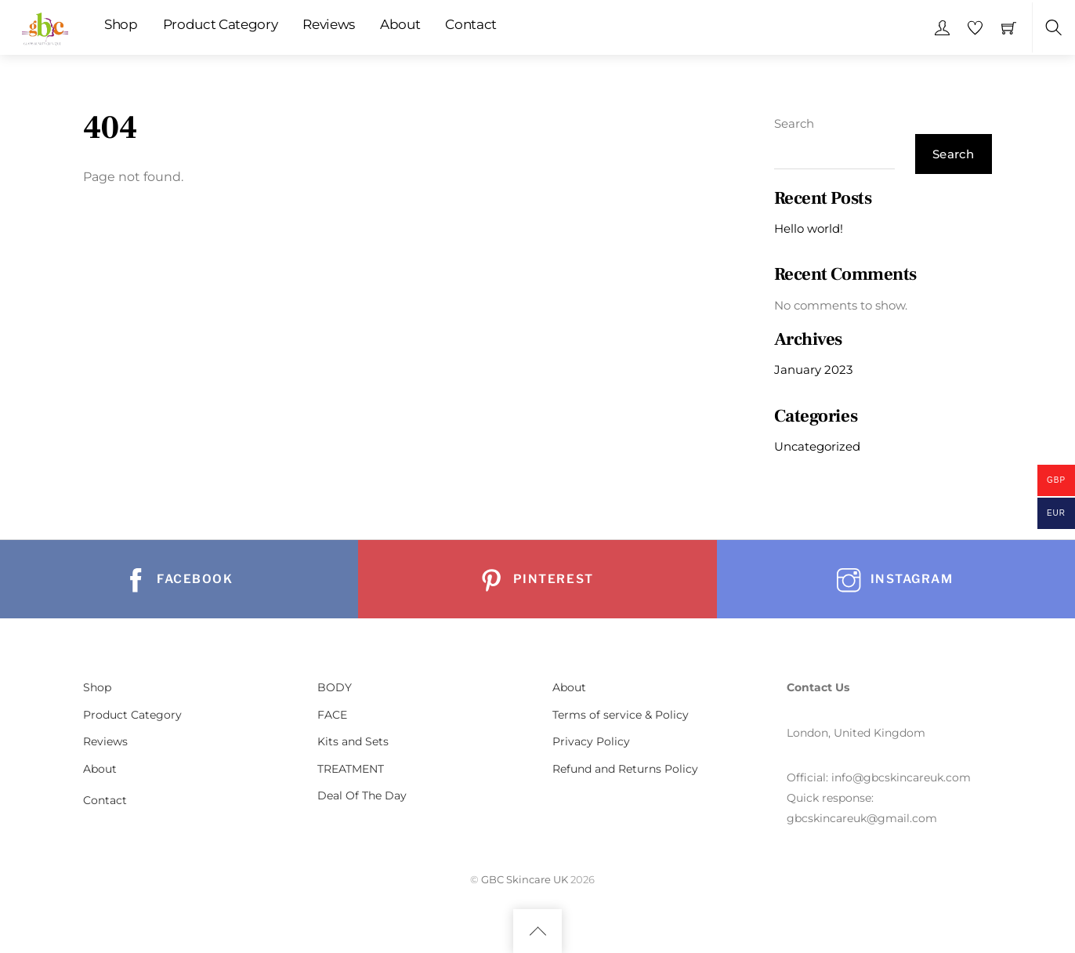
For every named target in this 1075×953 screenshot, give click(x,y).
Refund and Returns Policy (625, 769)
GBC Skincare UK (524, 879)
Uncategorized (817, 446)
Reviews (328, 24)
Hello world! (808, 228)
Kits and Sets (353, 741)
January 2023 (813, 369)
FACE (332, 715)
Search (794, 123)
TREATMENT (350, 769)
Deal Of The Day (362, 795)
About (400, 24)
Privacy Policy (591, 741)
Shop (121, 24)
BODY (334, 687)
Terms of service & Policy (620, 715)
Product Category (220, 24)
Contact (471, 24)
